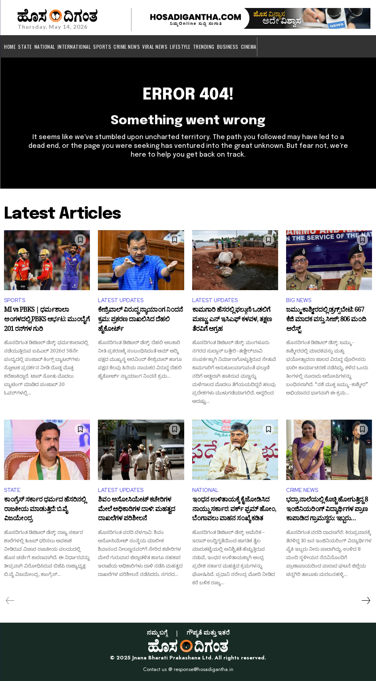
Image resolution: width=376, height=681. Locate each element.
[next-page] (365, 601)
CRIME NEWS (302, 490)
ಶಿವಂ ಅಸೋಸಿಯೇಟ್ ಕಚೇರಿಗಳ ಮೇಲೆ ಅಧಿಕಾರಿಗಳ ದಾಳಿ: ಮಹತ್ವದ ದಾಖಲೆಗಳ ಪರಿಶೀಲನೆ (136, 510)
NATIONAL (205, 490)
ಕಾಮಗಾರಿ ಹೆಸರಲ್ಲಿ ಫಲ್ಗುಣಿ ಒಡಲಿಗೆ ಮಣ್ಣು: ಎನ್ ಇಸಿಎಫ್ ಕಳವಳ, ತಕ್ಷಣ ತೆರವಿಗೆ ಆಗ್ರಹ (232, 320)
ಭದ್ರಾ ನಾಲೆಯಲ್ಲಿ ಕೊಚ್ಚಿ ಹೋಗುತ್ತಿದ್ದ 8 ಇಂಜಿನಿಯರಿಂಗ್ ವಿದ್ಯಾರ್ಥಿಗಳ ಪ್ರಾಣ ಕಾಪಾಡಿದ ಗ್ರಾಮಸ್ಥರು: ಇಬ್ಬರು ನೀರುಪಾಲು (327, 510)
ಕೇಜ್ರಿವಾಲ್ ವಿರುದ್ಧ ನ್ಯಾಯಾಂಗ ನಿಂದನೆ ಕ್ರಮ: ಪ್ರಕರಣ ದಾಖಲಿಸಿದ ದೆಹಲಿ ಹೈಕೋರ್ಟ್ (140, 320)
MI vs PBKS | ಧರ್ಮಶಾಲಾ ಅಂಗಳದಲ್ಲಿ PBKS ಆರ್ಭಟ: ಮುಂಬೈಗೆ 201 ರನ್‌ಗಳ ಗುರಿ (47, 320)
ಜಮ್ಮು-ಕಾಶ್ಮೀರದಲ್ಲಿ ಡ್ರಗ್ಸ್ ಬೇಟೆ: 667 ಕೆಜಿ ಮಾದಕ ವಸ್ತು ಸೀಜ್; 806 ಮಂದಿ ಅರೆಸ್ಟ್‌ (326, 320)
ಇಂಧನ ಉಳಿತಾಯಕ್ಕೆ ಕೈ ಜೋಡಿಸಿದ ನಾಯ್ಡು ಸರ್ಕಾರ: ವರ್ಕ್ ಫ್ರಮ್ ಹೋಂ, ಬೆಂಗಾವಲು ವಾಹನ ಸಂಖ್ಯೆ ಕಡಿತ (234, 510)
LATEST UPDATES (120, 300)
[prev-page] (10, 601)
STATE (12, 490)
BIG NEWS (298, 300)
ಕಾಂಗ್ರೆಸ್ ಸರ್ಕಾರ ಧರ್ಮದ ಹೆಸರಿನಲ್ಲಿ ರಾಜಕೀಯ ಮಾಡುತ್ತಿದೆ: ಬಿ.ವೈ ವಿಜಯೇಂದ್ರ (45, 510)
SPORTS (14, 300)
